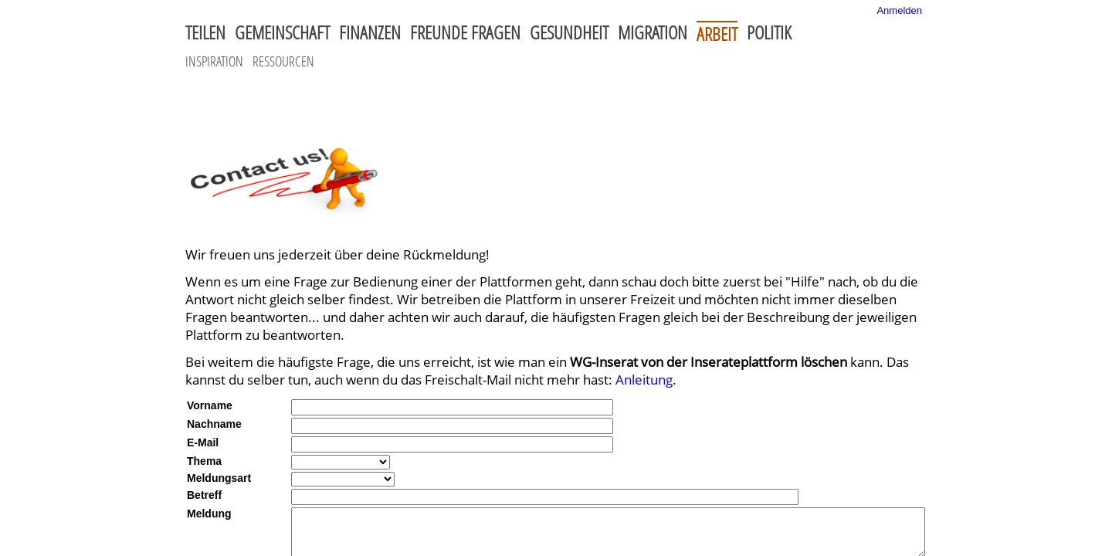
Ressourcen (283, 61)
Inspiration (214, 61)
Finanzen (370, 32)
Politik (769, 32)
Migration (652, 32)
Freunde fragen (465, 32)
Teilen (205, 32)
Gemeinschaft (282, 32)
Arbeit (717, 33)
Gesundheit (569, 32)
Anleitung (644, 379)
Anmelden (899, 10)
